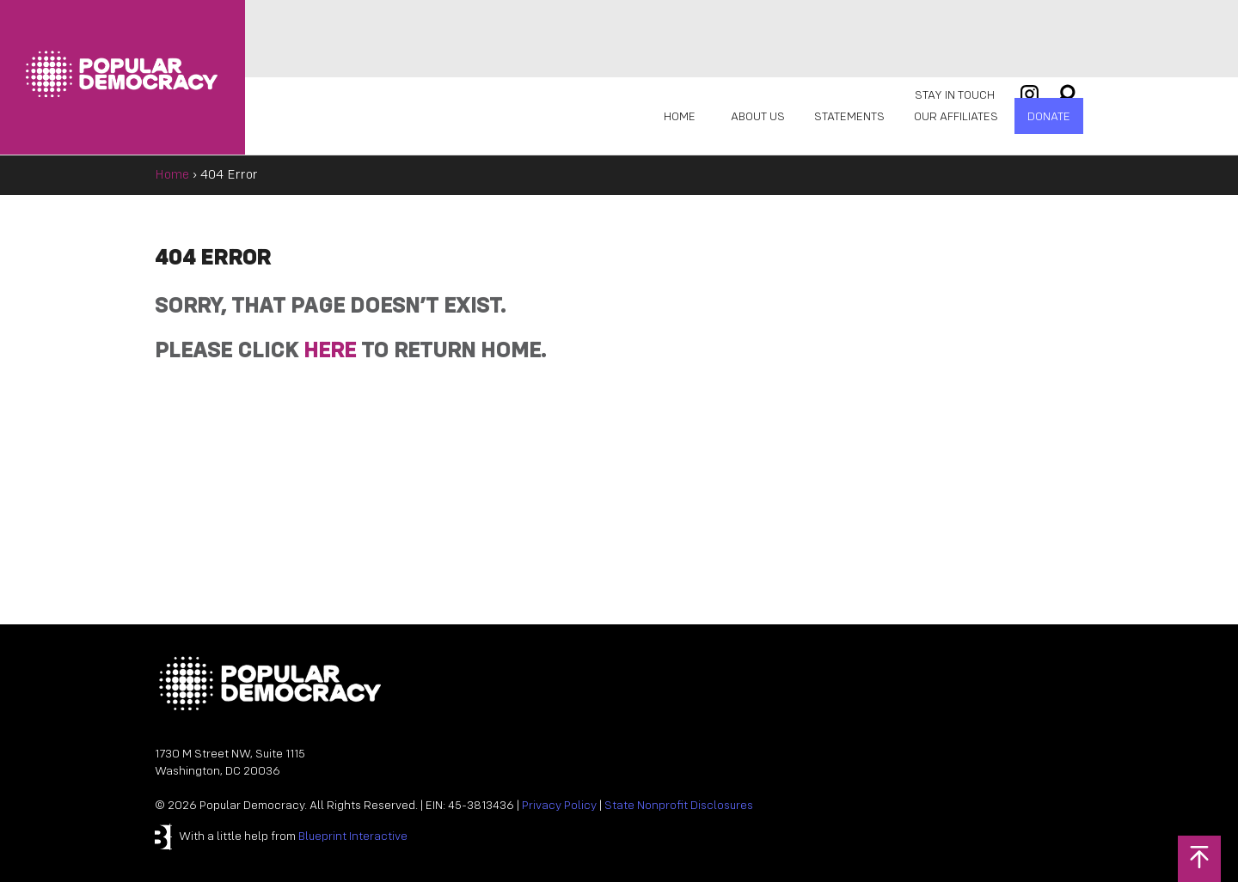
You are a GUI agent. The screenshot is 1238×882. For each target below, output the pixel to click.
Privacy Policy (559, 806)
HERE (329, 351)
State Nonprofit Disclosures (678, 806)
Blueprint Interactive (353, 836)
